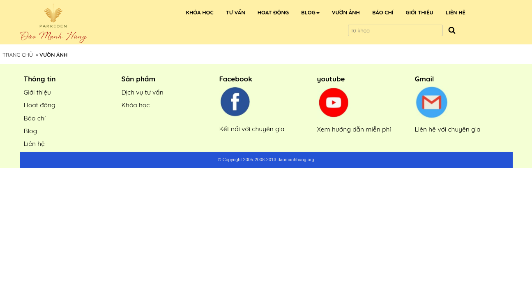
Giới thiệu (37, 92)
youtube (331, 78)
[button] (310, 12)
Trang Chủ (17, 54)
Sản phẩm (139, 78)
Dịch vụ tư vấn (143, 92)
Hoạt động (39, 105)
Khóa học (136, 105)
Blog (30, 131)
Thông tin (40, 78)
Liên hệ (34, 143)
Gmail (424, 78)
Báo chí (35, 118)
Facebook (235, 78)
